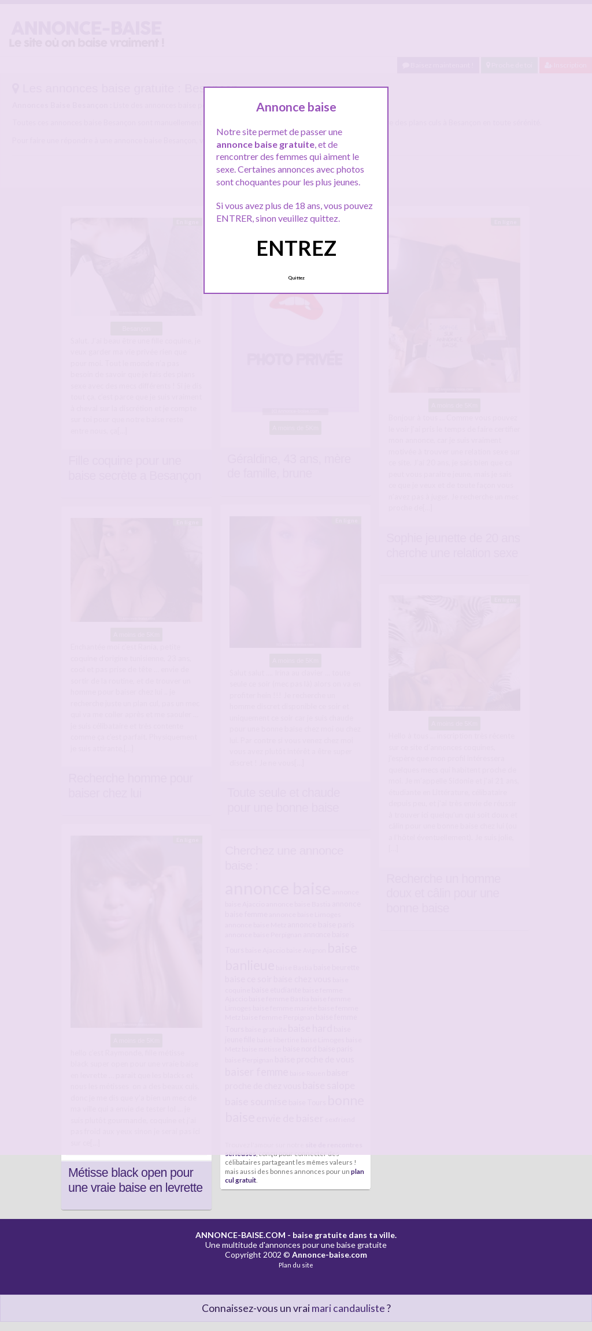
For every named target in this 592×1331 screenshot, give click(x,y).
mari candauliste (348, 1308)
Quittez (296, 278)
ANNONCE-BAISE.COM (240, 1235)
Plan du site (296, 1265)
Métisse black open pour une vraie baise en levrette (135, 1180)
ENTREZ (296, 247)
